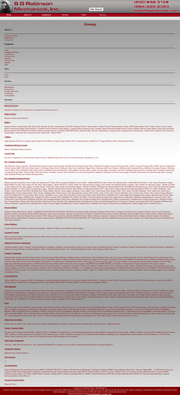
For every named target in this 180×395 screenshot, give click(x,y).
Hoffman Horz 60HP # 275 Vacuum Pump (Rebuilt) (142, 374)
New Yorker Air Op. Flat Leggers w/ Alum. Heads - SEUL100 (30, 187)
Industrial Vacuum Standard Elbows (134, 247)
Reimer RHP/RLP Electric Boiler (80, 216)
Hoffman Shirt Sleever (43, 264)
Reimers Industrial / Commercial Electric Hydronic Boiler (116, 216)
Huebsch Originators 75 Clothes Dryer (50, 261)
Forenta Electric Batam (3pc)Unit (135, 264)
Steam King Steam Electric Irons (124, 315)
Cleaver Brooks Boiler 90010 (130, 280)
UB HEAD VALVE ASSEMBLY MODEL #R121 (107, 311)
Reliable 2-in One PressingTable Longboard (85, 172)
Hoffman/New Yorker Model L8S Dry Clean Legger (51, 191)
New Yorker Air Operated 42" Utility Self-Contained (47, 182)
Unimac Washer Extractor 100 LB (130, 257)
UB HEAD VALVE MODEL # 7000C (31, 311)
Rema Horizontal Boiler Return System (118, 128)
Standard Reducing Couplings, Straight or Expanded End (53, 247)
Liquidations (9, 54)
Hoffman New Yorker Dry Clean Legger (68, 264)
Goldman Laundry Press (138, 270)
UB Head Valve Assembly (37, 309)
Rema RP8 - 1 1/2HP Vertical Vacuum (157, 370)
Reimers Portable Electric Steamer (130, 212)
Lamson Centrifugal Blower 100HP (76, 374)
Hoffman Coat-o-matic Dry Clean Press (61, 195)
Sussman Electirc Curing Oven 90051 (157, 280)
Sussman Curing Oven (13, 110)
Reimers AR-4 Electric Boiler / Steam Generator (101, 324)
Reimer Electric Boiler (57, 216)
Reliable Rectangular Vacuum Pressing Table (111, 166)
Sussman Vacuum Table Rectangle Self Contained (58, 336)
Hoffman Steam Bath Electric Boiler (18, 212)
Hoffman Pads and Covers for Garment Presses (66, 158)
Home (8, 15)
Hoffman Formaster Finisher (155, 168)
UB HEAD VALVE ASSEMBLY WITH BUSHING (147, 311)
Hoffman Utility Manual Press (32, 170)
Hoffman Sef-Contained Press (56, 170)
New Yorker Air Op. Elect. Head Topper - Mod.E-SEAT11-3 (45, 185)
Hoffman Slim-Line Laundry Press (132, 268)
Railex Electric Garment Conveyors (54, 237)
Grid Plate (85, 295)
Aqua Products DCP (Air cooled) (17, 141)
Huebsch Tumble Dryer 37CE (102, 266)
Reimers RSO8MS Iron (47, 345)
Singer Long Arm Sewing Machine (115, 293)
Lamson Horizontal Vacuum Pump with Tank (59, 372)
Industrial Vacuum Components (162, 247)
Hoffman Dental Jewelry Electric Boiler (124, 218)
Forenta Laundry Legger (103, 261)
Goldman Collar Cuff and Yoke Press (45, 266)
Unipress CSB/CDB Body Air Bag (103, 295)
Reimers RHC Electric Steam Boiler (94, 131)
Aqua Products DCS (125, 141)
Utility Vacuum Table (99, 170)
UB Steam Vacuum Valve (58, 309)
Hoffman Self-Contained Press (131, 168)
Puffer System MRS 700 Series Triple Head (22, 168)
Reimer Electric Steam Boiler (145, 128)
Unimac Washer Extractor (63, 270)
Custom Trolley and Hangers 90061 (92, 282)
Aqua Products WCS (68, 141)
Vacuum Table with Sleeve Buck (36, 172)
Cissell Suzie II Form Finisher (16, 228)
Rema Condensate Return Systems (18, 149)
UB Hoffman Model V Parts (102, 307)
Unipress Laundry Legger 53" (85, 270)
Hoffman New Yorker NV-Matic (74, 197)
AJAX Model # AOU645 (20, 191)
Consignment (10, 95)
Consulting (9, 93)
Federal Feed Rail (95, 297)
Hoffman (124, 193)
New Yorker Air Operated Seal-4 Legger (85, 185)
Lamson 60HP (38, 370)
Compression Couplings (64, 291)
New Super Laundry (157, 264)
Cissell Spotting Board (108, 201)
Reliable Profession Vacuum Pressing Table (25, 174)
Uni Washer (116, 264)
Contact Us (9, 40)
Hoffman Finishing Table (109, 334)
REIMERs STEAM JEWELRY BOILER (71, 218)
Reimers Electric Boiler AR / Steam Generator (22, 324)
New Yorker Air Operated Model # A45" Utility (91, 189)
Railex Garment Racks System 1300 (144, 237)
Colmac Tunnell (109, 297)
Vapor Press (33, 336)
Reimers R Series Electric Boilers (79, 214)
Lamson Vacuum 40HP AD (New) (143, 372)
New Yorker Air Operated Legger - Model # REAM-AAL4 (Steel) (46, 189)
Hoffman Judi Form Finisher (107, 168)
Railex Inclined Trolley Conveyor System (113, 237)
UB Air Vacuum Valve (13, 307)
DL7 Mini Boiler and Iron (98, 218)
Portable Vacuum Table (58, 172)
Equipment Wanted (12, 52)
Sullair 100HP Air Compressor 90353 (19, 280)
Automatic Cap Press (117, 170)
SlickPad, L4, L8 (91, 158)
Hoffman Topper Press (86, 168)
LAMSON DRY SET (53, 370)
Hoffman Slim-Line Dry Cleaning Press (141, 170)
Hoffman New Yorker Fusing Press (145, 199)
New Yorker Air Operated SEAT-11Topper (118, 185)
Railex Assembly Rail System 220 (83, 237)
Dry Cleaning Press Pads (70, 295)
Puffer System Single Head (164, 166)
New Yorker (150, 126)
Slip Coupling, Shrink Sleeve (104, 249)
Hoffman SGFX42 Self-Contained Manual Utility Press (49, 199)
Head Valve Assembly (51, 307)
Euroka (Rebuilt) (105, 345)
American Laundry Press (92, 259)
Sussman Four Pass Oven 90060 (41, 282)
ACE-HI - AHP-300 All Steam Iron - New (21, 345)
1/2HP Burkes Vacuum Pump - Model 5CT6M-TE (122, 291)
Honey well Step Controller (31, 201)
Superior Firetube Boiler (46, 131)
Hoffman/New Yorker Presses (56, 193)
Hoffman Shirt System (13, 257)
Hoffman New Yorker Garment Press (19, 193)
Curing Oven (28, 110)
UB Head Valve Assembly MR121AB (43, 313)
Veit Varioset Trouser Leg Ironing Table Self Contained (139, 201)
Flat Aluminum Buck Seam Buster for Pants (81, 201)
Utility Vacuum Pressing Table (141, 166)
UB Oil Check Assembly (157, 307)
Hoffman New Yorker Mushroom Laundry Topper (38, 299)
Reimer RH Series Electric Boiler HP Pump (110, 214)
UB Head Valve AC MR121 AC (71, 313)
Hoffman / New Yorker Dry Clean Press (154, 191)
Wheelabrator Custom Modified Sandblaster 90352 (54, 280)
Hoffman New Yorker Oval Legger (79, 261)
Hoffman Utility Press (50, 168)
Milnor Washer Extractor (72, 259)
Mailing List (9, 38)
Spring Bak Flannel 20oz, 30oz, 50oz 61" (28, 315)
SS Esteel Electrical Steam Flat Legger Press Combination (111, 197)
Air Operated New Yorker (78, 193)
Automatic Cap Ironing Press (38, 293)
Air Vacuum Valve (83, 307)
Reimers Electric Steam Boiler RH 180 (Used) (22, 126)
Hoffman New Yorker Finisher (16, 353)
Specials (8, 58)
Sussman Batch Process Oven (45, 110)
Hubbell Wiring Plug (141, 313)
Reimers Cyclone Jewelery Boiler (41, 218)
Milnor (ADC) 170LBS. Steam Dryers (113, 270)
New (6, 65)
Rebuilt (7, 62)
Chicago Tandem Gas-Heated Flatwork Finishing (132, 261)
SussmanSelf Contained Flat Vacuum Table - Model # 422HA (118, 332)
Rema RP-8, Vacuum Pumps (88, 372)
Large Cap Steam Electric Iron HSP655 (118, 259)
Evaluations (9, 89)
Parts (83, 15)
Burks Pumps (71, 297)
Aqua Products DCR (109, 141)
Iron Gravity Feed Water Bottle (49, 259)
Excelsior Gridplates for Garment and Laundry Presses (25, 158)
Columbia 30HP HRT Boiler (68, 131)
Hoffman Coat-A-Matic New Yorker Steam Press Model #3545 (97, 191)
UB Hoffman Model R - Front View (101, 309)
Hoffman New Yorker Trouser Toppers (46, 203)
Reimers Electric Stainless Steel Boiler (154, 216)
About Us (27, 15)
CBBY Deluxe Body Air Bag (151, 295)
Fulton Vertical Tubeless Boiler (110, 126)
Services (64, 15)
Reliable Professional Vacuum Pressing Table (47, 166)
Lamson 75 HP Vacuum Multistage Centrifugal (22, 372)
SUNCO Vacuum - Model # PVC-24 (114, 372)
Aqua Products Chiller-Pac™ (88, 141)
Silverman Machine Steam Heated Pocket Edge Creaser (79, 293)
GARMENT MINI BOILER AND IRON (49, 212)
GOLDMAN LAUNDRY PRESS (98, 264)
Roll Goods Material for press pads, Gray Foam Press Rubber (108, 313)
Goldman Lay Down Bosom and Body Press (101, 268)
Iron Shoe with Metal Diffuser (31, 297)
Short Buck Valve (68, 307)
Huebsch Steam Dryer (144, 266)
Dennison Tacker (38, 291)
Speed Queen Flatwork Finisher (156, 257)
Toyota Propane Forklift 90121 (86, 280)
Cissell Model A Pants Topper (71, 228)
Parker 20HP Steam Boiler (134, 126)
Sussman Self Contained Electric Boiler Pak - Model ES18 (131, 131)
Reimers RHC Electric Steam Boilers (142, 214)
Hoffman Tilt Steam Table (60, 332)
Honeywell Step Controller (53, 201)
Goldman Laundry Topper (125, 266)
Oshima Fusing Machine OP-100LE (22, 295)
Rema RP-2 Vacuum (134, 370)
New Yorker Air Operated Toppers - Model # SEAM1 (76, 187)
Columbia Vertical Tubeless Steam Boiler (53, 128)
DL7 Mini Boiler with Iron (151, 218)
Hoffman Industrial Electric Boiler (103, 212)
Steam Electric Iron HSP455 (145, 259)
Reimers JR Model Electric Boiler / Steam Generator (61, 324)
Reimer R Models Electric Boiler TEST (32, 216)
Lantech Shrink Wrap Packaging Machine (133, 297)
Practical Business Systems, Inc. (99, 394)
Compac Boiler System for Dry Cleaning (85, 128)
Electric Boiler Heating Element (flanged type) (63, 315)
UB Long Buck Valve (122, 307)
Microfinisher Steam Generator (16, 166)
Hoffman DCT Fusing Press (22, 195)
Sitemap (102, 15)
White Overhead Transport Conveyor (144, 293)
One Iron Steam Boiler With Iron (54, 257)
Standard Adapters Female (81, 249)
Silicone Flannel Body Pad (54, 297)
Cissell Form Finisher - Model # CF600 (44, 228)
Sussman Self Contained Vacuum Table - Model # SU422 (26, 332)
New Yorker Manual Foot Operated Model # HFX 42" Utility (134, 189)
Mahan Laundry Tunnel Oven (79, 257)
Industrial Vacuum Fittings (87, 247)
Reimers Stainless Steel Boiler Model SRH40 (22, 214)
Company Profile (11, 36)
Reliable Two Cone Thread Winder (18, 291)
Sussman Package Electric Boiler (23, 128)
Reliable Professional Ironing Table (79, 166)
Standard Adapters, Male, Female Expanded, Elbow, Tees (48, 249)
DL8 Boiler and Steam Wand (77, 212)
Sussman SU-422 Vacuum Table (85, 334)
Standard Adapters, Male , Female (18, 247)
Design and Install (11, 91)
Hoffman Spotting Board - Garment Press (150, 197)
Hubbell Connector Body (32, 307)
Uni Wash (21, 268)
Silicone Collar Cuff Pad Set (48, 295)
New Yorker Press (84, 195)
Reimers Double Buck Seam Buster (88, 291)
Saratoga (53, 293)
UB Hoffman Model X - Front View (129, 309)
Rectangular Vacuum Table (80, 170)
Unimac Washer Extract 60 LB (103, 257)
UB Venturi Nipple (139, 307)
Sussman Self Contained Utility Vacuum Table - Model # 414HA (47, 334)
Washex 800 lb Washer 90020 (66, 282)
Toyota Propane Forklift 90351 (16, 282)
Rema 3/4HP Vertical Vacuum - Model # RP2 (44, 374)
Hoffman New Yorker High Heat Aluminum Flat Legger (129, 195)
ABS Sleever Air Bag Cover (128, 295)
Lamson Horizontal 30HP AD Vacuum (106, 374)
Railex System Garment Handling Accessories (22, 237)
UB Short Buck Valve (77, 309)
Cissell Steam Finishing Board (82, 332)
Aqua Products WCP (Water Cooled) (45, 141)
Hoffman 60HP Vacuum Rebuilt (113, 370)
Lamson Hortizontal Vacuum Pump (18, 370)
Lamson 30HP (162, 372)
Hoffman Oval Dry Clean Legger (116, 172)
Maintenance (9, 87)
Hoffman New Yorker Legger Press (134, 203)
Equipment (46, 15)
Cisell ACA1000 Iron (161, 291)
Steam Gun (147, 291)
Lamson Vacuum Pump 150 (15, 374)
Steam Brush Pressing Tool (88, 345)
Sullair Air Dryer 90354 (109, 280)
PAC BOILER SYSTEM (26, 131)
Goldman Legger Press (157, 270)
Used (6, 50)
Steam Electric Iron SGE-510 (22, 261)
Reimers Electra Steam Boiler (16, 118)
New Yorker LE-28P (130, 191)
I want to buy (10, 60)
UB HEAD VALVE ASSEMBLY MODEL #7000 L (67, 311)
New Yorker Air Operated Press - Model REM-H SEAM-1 (125, 182)
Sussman (50, 291)
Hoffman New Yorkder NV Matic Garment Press (42, 197)
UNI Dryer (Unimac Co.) (72, 268)
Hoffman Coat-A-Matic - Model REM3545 (85, 182)
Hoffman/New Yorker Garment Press (116, 199)
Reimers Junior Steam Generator (157, 212)
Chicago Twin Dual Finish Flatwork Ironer (35, 270)
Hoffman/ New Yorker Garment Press (86, 199)
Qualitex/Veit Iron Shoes (66, 345)
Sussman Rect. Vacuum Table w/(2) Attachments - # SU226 (142, 334)
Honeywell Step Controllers (15, 182)
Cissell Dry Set (155, 203)
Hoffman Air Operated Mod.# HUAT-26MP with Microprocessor (122, 187)
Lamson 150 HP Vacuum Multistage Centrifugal (81, 370)
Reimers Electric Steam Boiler (85, 126)
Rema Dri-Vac (10, 384)
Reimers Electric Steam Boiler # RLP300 (57, 126)
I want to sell (9, 56)
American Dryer (33, 268)
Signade (61, 299)
